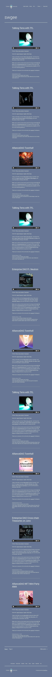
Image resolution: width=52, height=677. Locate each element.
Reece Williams (14, 573)
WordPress (45, 670)
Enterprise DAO (26, 298)
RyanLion (20, 485)
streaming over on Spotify (31, 65)
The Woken (34, 506)
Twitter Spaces (14, 77)
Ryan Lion (25, 506)
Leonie (16, 118)
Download (26, 51)
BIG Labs (20, 118)
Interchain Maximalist (22, 552)
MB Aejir (30, 361)
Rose (17, 485)
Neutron (15, 299)
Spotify (25, 54)
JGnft (38, 361)
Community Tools (22, 319)
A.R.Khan (36, 238)
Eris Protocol (29, 118)
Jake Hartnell (33, 572)
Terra (24, 75)
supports (32, 70)
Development (29, 319)
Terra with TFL (29, 56)
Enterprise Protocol (31, 58)
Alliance (16, 505)
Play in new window (20, 51)
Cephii (38, 422)
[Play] (13, 167)
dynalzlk (23, 58)
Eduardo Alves (18, 58)
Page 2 (11, 649)
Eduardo (19, 76)
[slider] (38, 48)
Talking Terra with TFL (22, 28)
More (30, 54)
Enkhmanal (31, 238)
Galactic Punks (20, 238)
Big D (36, 361)
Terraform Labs (26, 443)
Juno (25, 551)
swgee (13, 58)
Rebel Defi (27, 361)
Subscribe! (45, 6)
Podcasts (21, 75)
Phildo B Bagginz (32, 196)
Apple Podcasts (20, 54)
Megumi (18, 301)
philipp (23, 118)
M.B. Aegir (30, 380)
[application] (26, 48)
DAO (25, 319)
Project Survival (32, 247)
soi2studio (19, 320)
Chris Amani (26, 238)
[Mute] (36, 167)
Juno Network (22, 571)
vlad (26, 58)
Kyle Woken (24, 485)
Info (34, 6)
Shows (39, 6)
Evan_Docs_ (21, 178)
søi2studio (14, 301)
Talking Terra (32, 76)
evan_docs (20, 196)
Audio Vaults (25, 6)
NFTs (28, 196)
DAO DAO (17, 572)
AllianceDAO (25, 176)
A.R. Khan (16, 257)
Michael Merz (22, 422)
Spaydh (36, 299)
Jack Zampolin (15, 424)
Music (30, 6)
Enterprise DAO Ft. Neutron (25, 269)
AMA (22, 636)
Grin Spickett (27, 178)
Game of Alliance (31, 505)
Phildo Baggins (33, 178)
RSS (28, 54)
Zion (13, 238)
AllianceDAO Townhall (22, 148)
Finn (32, 62)
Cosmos (18, 75)
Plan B (18, 248)
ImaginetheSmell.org (21, 64)
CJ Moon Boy (24, 505)
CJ (28, 485)
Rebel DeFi (36, 380)
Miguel (29, 422)
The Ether (27, 75)
